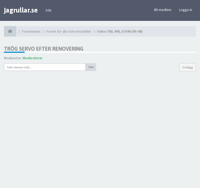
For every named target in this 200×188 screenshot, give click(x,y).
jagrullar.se (21, 10)
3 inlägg (187, 67)
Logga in (185, 9)
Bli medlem (162, 9)
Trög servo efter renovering (43, 49)
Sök (49, 10)
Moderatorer (33, 58)
